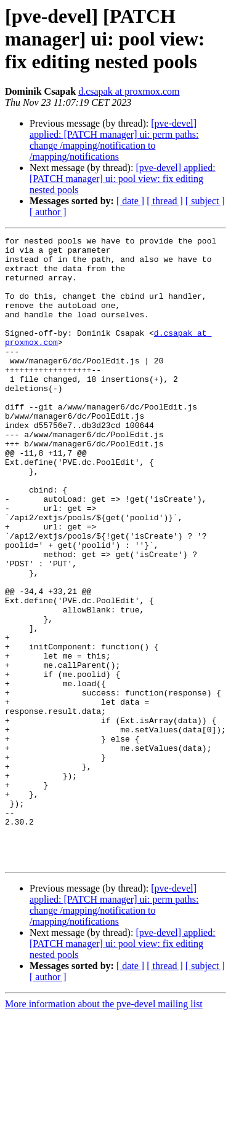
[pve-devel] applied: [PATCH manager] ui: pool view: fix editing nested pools (123, 178)
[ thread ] (165, 201)
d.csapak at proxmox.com (128, 91)
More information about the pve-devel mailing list (104, 1129)
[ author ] (48, 212)
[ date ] (130, 201)
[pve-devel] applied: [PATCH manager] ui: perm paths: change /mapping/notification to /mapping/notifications (114, 140)
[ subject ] (205, 201)
